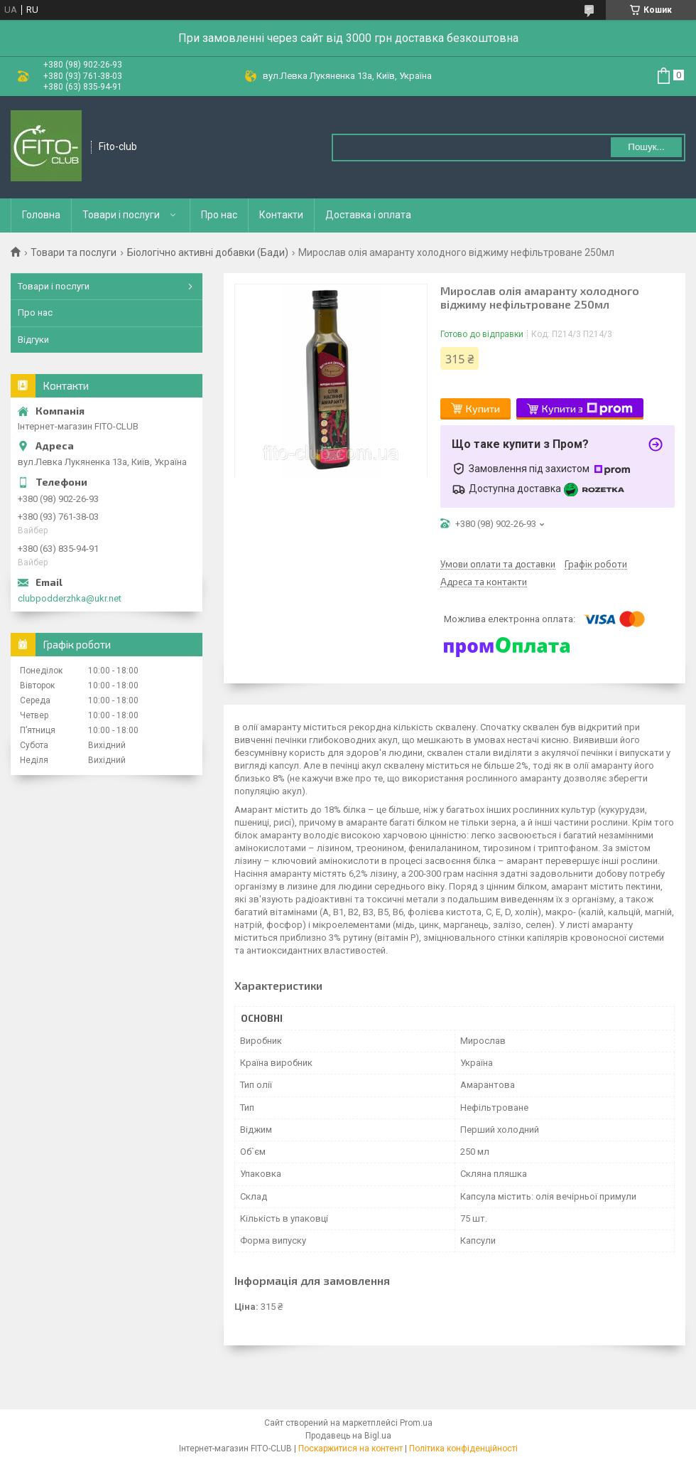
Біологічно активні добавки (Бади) (207, 252)
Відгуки (33, 339)
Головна (41, 214)
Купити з (587, 408)
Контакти (281, 214)
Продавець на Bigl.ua (348, 1436)
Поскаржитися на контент (350, 1448)
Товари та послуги (73, 252)
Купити (483, 408)
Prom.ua (416, 1423)
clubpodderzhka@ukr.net (69, 598)
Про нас (219, 214)
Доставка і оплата (368, 214)
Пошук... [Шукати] (646, 147)
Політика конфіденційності (463, 1448)
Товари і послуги (121, 214)
